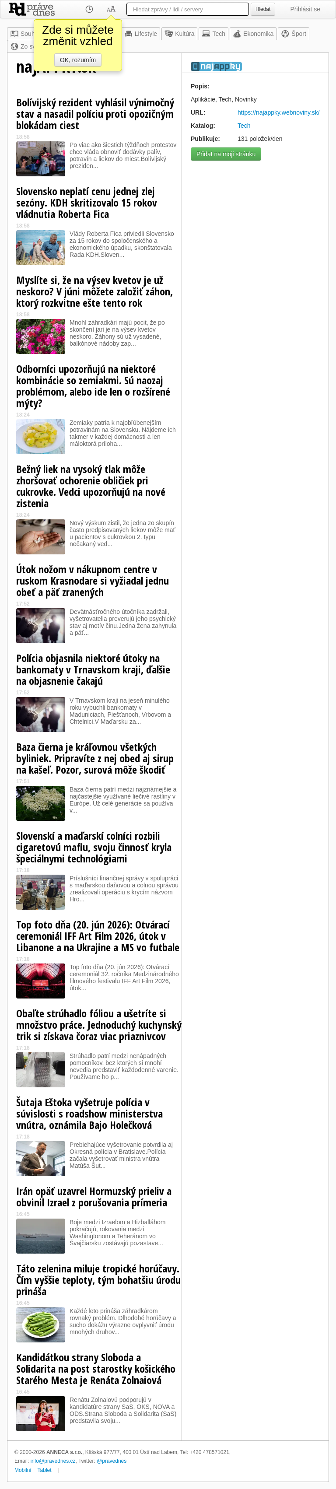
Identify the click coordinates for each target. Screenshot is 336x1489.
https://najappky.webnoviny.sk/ (279, 112)
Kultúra (179, 33)
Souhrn (25, 33)
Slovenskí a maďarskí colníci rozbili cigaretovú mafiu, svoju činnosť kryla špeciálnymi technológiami (94, 846)
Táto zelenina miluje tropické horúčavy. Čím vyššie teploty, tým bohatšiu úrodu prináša (98, 1279)
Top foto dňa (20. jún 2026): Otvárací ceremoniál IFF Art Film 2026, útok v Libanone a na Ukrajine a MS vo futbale (97, 935)
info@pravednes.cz (53, 1461)
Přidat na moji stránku (226, 154)
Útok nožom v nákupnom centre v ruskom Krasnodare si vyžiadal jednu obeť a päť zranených (92, 580)
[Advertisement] (255, 219)
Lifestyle (140, 33)
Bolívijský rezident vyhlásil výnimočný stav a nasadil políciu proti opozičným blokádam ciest (95, 113)
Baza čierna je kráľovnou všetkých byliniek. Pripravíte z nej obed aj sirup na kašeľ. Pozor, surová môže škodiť (95, 758)
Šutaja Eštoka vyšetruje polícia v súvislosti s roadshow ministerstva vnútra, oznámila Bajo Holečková (89, 1113)
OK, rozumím (78, 59)
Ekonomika (253, 33)
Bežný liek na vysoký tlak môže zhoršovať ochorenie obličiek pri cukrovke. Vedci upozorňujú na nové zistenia (90, 486)
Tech (213, 33)
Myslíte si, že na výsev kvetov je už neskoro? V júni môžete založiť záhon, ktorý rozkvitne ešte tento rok (94, 291)
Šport (293, 33)
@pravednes (111, 1461)
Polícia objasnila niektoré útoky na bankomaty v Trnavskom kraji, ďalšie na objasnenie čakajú (93, 669)
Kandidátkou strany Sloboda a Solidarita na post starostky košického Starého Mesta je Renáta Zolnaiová (95, 1368)
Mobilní (23, 1470)
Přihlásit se (305, 9)
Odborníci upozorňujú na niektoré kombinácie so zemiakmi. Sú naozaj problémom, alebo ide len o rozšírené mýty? (93, 385)
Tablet (45, 1470)
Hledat (263, 9)
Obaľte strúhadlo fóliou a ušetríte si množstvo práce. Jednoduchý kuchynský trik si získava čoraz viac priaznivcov (99, 1024)
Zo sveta (27, 46)
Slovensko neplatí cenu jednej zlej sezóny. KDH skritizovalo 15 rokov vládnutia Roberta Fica (86, 202)
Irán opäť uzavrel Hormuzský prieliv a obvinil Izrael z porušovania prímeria (94, 1196)
